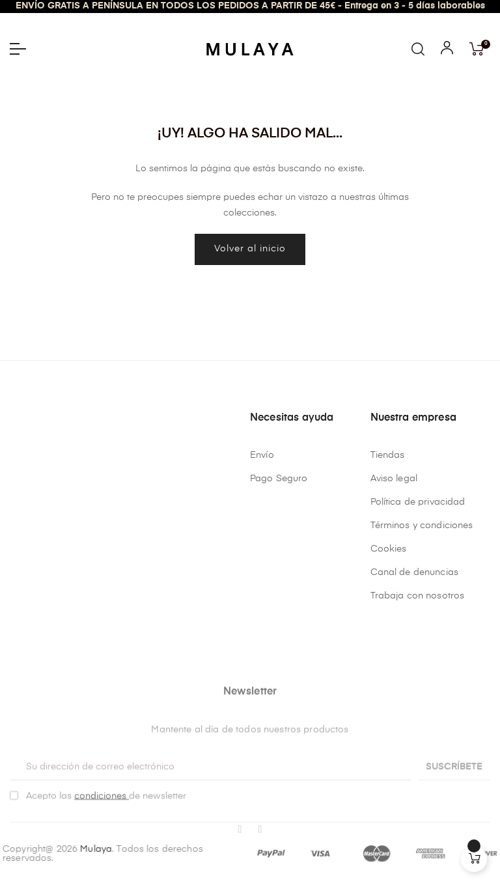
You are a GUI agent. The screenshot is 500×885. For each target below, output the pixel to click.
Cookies (388, 549)
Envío (262, 455)
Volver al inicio (250, 248)
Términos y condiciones (421, 525)
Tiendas (387, 455)
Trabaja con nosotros (417, 595)
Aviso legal (394, 478)
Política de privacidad (417, 502)
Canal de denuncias (414, 572)
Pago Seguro (279, 478)
